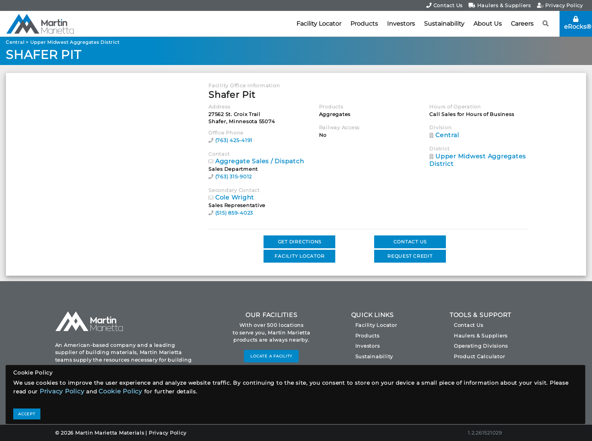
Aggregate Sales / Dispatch (259, 161)
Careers (522, 23)
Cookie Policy (120, 391)
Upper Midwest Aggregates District (75, 42)
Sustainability (444, 23)
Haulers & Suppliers (500, 5)
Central (15, 42)
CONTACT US (410, 241)
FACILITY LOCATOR (299, 256)
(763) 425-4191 (234, 140)
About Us (487, 23)
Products (364, 23)
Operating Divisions (481, 346)
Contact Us (444, 5)
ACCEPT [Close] (26, 414)
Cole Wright (234, 197)
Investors (401, 23)
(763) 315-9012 (233, 176)
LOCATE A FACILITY (271, 356)
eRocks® (577, 23)
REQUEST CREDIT (410, 256)
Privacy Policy (560, 5)
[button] (545, 23)
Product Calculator (479, 356)
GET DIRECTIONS (300, 241)
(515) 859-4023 (234, 213)
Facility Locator (318, 23)
